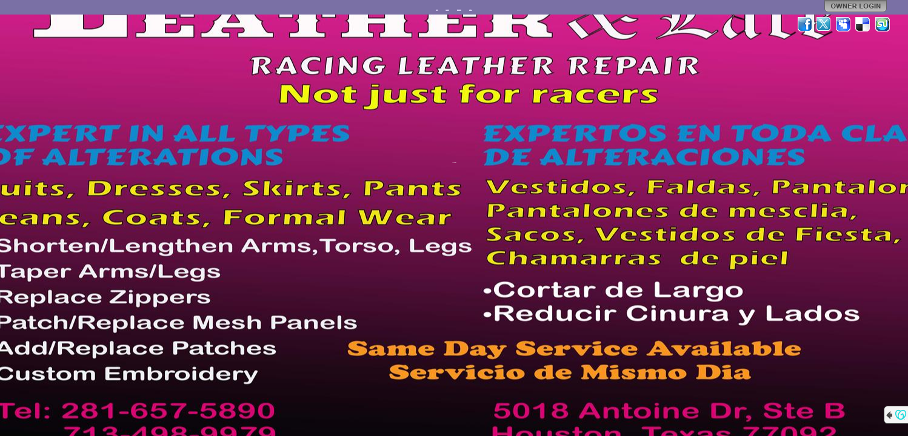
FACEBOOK (447, 9)
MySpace (843, 24)
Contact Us (470, 9)
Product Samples (459, 9)
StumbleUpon (882, 24)
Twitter (824, 24)
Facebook (804, 24)
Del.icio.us (863, 24)
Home (436, 9)
